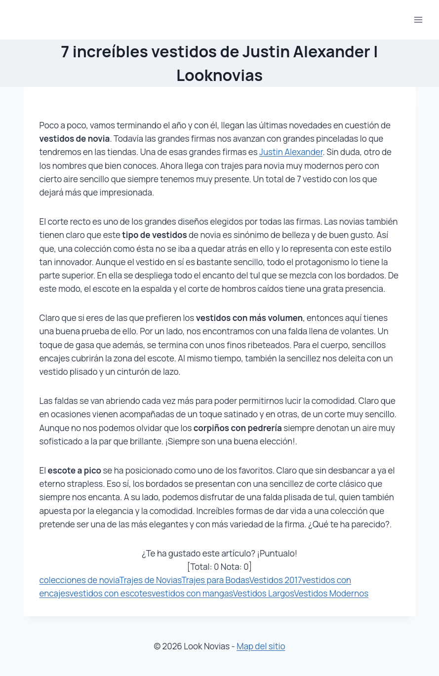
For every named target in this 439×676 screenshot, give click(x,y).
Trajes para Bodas (215, 580)
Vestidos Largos (263, 593)
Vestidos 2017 (275, 580)
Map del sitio (261, 646)
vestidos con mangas (192, 593)
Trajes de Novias (150, 580)
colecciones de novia (80, 580)
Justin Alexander (290, 152)
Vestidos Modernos (331, 593)
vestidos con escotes (111, 593)
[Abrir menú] (418, 19)
